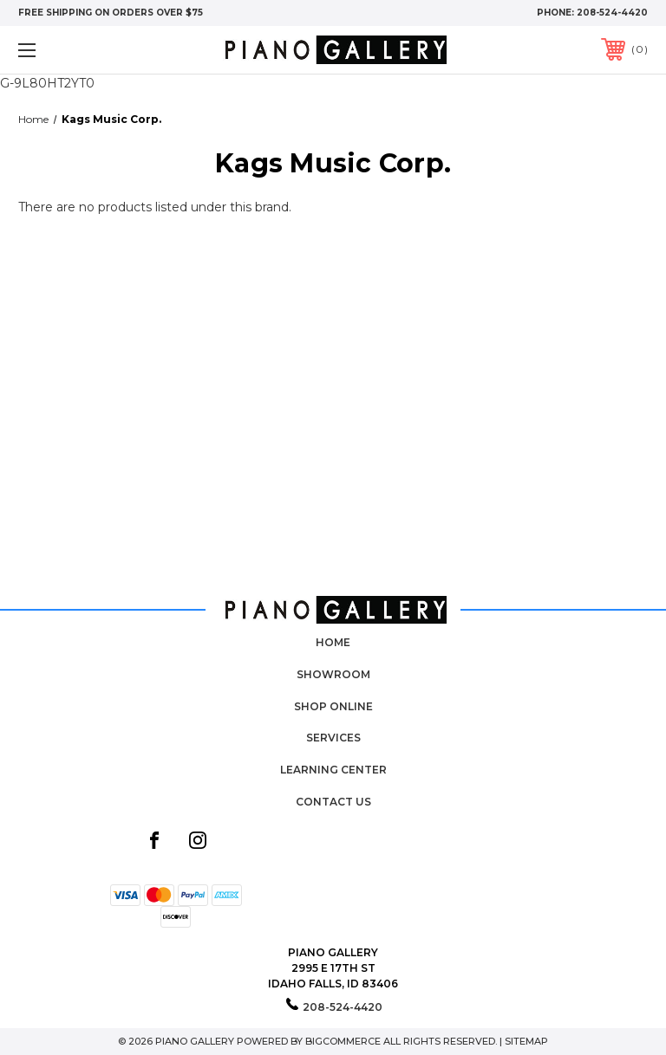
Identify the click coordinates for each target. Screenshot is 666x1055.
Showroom (333, 674)
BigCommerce (343, 1041)
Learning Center (333, 769)
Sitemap (526, 1041)
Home (333, 642)
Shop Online (333, 706)
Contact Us (333, 801)
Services (333, 737)
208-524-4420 (612, 12)
